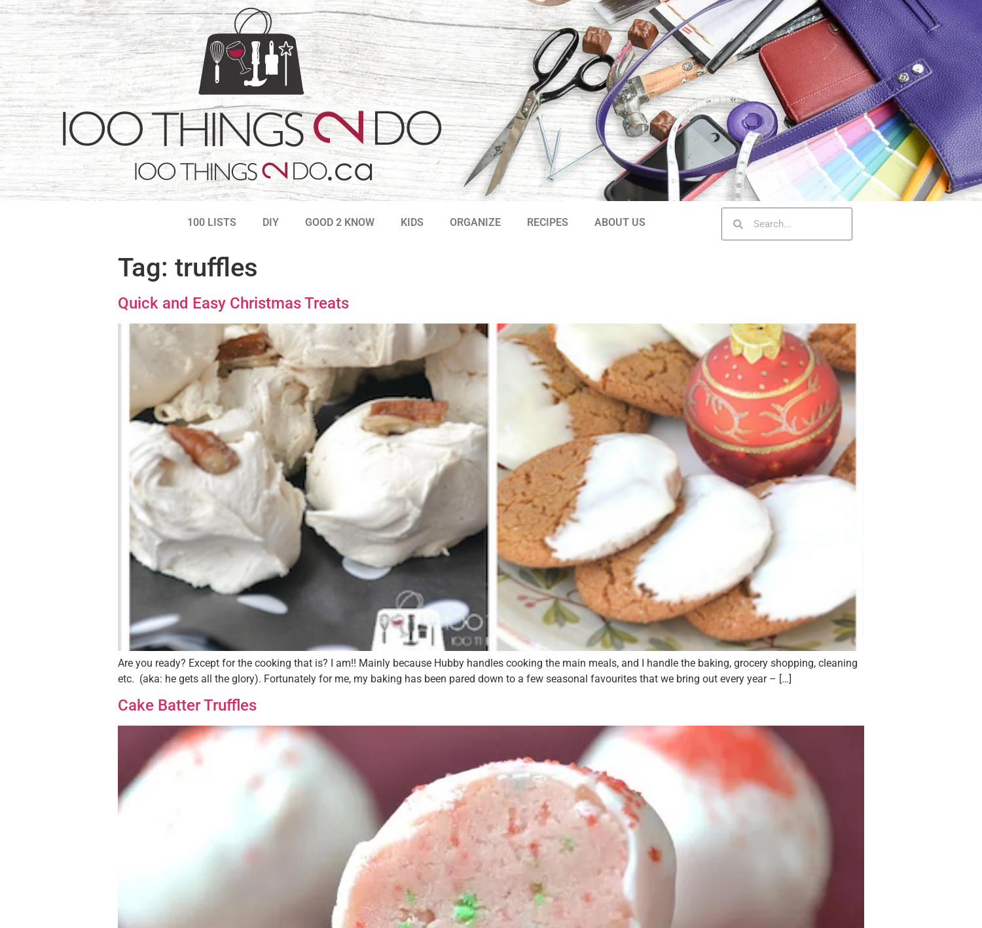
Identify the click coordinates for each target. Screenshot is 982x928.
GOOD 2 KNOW (339, 222)
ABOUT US (620, 222)
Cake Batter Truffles (187, 705)
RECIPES (547, 222)
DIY (271, 222)
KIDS (412, 222)
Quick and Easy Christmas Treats (233, 303)
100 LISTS (211, 222)
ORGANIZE (475, 222)
